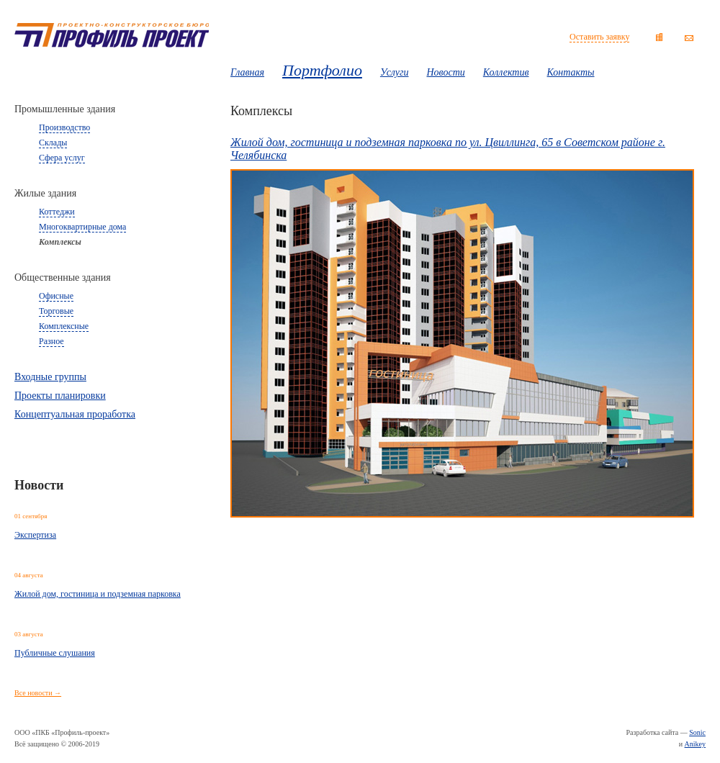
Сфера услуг (62, 158)
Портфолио (322, 70)
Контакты (571, 72)
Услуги (394, 72)
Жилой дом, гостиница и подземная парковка (97, 594)
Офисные (56, 296)
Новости (445, 72)
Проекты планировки (60, 395)
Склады (53, 142)
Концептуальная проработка (74, 414)
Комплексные (64, 326)
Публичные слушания (54, 653)
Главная (247, 72)
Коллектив (506, 72)
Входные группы (50, 376)
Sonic (697, 732)
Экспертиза (35, 535)
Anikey (695, 744)
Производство (64, 127)
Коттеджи (57, 212)
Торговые (56, 311)
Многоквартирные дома (82, 227)
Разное (51, 341)
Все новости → (37, 693)
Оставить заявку (599, 37)
